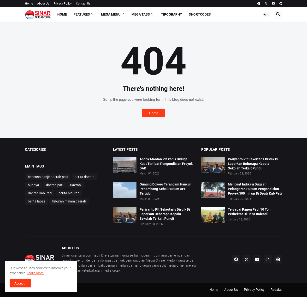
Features (82, 14)
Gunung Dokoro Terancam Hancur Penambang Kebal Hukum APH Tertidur (165, 188)
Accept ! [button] (20, 283)
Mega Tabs (140, 14)
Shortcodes (200, 14)
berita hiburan (69, 193)
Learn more (35, 273)
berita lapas (36, 201)
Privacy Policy (62, 3)
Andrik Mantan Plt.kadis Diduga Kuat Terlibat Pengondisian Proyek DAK (166, 163)
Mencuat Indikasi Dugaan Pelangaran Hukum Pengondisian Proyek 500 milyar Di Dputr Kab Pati (255, 188)
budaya (33, 185)
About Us (43, 3)
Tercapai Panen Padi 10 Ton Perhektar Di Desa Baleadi (249, 211)
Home (29, 3)
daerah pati (54, 185)
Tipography (171, 14)
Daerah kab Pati (40, 193)
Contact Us (83, 3)
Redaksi (276, 289)
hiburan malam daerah (69, 201)
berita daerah (84, 177)
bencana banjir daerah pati (48, 177)
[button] (266, 14)
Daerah (75, 185)
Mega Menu (110, 14)
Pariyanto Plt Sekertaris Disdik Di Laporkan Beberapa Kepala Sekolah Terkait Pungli (165, 213)
